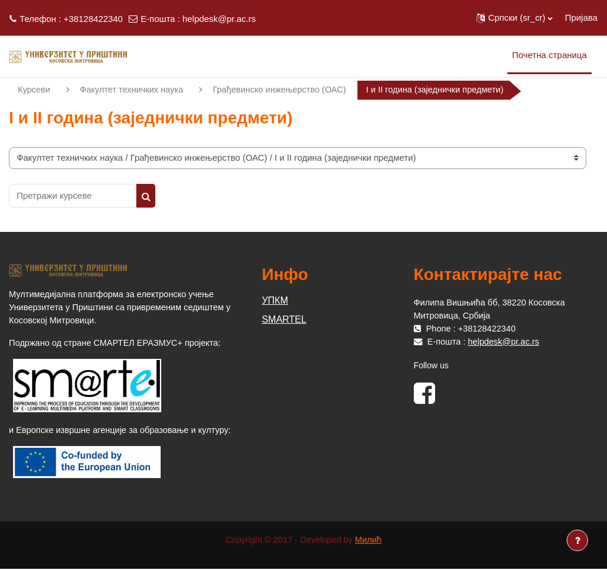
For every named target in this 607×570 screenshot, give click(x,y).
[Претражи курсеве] (73, 196)
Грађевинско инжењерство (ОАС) (285, 90)
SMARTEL (284, 319)
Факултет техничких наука (134, 90)
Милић (370, 541)
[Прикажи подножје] (577, 540)
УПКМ (275, 300)
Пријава (581, 17)
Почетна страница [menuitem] (549, 55)
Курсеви (34, 90)
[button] (514, 18)
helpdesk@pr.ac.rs (219, 19)
